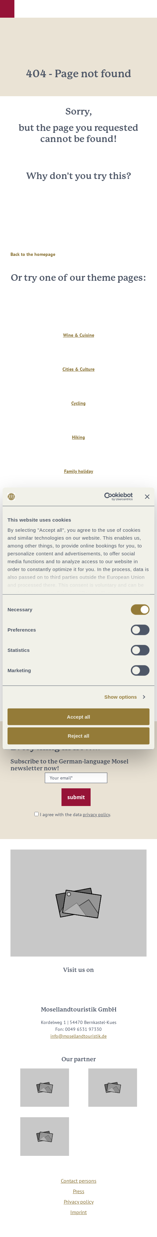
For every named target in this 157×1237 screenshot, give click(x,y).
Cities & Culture (78, 369)
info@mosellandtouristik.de (78, 1036)
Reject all (78, 736)
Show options (120, 697)
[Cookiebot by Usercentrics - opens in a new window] (104, 497)
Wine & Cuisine (78, 335)
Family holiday (78, 471)
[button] (7, 9)
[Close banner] (147, 496)
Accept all (78, 716)
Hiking (78, 437)
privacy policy (96, 814)
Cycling (78, 403)
